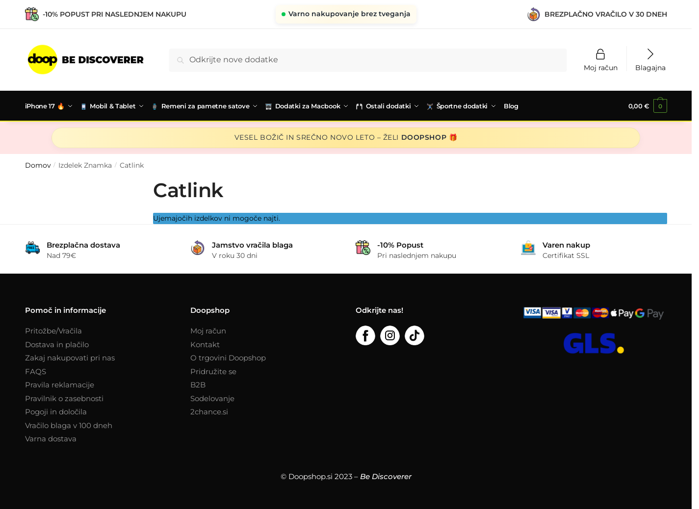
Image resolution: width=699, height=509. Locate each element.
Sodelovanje (212, 397)
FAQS (35, 370)
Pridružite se (213, 370)
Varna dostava (51, 437)
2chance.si (209, 410)
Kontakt (205, 343)
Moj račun (601, 67)
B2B (198, 383)
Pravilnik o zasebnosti (64, 397)
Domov (38, 164)
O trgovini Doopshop (228, 356)
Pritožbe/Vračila (53, 329)
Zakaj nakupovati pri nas (70, 356)
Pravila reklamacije (59, 383)
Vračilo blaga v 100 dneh (68, 424)
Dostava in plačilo (57, 343)
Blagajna (650, 67)
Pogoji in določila (56, 410)
